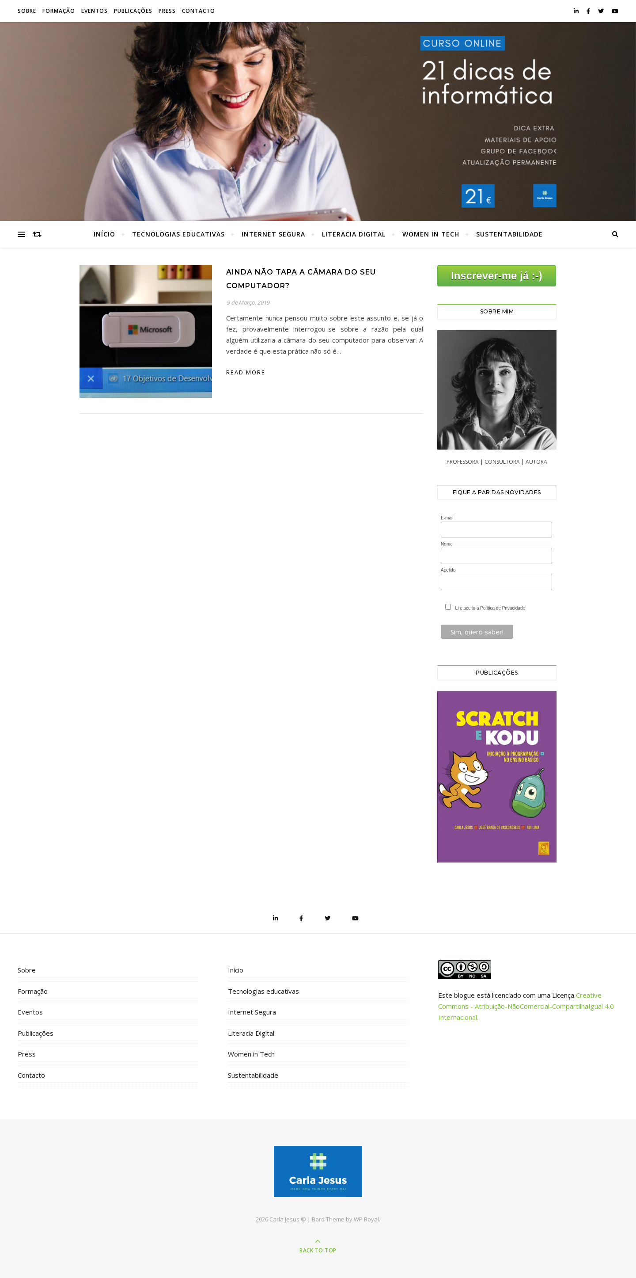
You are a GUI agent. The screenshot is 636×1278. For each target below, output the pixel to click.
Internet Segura (273, 234)
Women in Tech (430, 234)
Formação (58, 11)
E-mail (447, 517)
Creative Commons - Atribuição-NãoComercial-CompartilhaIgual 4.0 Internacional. (526, 1006)
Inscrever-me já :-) (496, 276)
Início (104, 234)
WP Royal (366, 1219)
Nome (447, 544)
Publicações (133, 11)
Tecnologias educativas (178, 234)
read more (245, 372)
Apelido (448, 570)
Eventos (94, 11)
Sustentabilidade (509, 234)
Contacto (198, 11)
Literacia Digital (354, 234)
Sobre (27, 11)
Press (167, 11)
